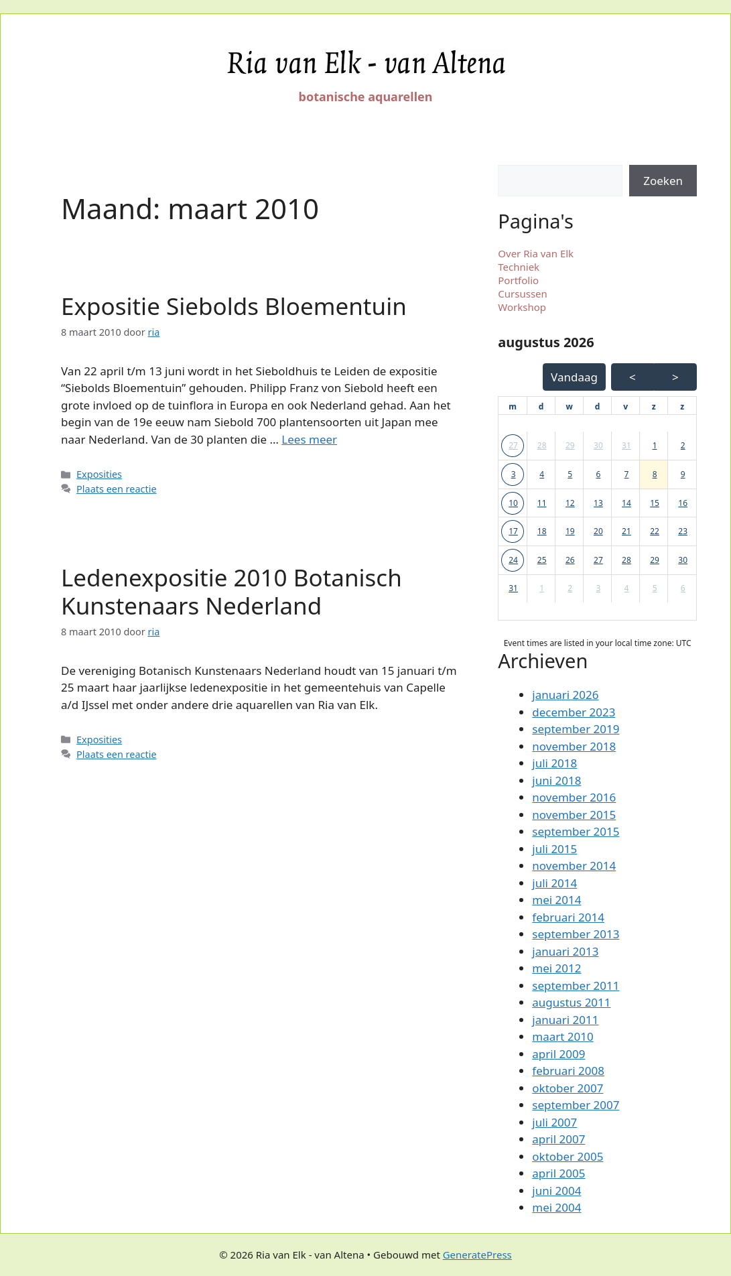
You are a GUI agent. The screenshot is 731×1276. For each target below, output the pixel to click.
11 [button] (542, 503)
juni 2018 (556, 780)
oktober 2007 (567, 1088)
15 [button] (654, 503)
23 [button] (682, 531)
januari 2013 (565, 951)
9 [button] (683, 474)
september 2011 (575, 985)
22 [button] (654, 531)
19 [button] (570, 531)
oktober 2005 (567, 1156)
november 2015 (574, 814)
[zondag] (682, 406)
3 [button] (513, 474)
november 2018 (574, 746)
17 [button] (513, 531)
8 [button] (655, 474)
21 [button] (626, 531)
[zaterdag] (654, 406)
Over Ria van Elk (536, 253)
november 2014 (574, 865)
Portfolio (518, 280)
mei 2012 (556, 968)
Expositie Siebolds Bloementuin (234, 306)
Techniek (518, 266)
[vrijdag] (625, 406)
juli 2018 (554, 763)
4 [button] (541, 474)
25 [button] (542, 560)
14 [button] (626, 503)
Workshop (522, 307)
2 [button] (683, 445)
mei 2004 (556, 1207)
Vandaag (574, 377)
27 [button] (513, 445)
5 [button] (570, 474)
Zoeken (663, 180)
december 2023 (573, 712)
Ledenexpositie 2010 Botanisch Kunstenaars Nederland (231, 591)
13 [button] (598, 503)
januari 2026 (565, 694)
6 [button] (598, 474)
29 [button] (570, 445)
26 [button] (570, 560)
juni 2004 (556, 1190)
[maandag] (512, 406)
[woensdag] (569, 406)
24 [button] (513, 560)
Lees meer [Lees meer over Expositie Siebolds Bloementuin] (309, 439)
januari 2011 (565, 1019)
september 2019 (575, 729)
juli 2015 (554, 848)
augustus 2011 (571, 1002)
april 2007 (558, 1139)
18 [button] (542, 531)
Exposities (99, 474)
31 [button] (626, 445)
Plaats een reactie (116, 489)
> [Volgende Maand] (675, 377)
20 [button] (598, 531)
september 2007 (575, 1104)
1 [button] (655, 445)
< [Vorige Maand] (632, 377)
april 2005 (558, 1173)
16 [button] (682, 503)
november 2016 (574, 797)
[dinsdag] (541, 406)
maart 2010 (562, 1036)
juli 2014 (554, 883)
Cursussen (522, 293)
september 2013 (575, 934)
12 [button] (570, 503)
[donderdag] (597, 406)
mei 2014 (556, 899)
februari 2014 (568, 917)
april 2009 (558, 1054)
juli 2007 (554, 1122)
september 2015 (575, 831)
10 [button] (513, 503)
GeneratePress (477, 1254)
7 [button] (626, 474)
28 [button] (542, 445)
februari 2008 (568, 1070)
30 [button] (598, 445)
